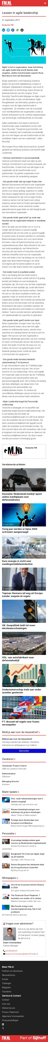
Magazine (6, 987)
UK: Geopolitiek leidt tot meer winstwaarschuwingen (18, 627)
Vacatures (7, 759)
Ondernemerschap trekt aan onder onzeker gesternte (21, 691)
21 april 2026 (8, 588)
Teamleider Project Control (14, 766)
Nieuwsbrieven (8, 975)
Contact (5, 1000)
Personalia (8, 833)
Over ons (6, 1004)
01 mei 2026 (8, 524)
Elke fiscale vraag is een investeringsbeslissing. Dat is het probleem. (26, 909)
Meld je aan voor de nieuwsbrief (20, 732)
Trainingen (6, 983)
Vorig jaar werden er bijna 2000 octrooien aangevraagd (19, 530)
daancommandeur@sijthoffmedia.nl (22, 954)
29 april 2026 (8, 556)
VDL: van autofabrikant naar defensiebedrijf (18, 659)
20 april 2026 (8, 621)
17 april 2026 (8, 653)
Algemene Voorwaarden (13, 1016)
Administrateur (9, 773)
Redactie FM (7, 25)
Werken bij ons (8, 1008)
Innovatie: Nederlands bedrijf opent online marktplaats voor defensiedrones (22, 496)
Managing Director (10, 781)
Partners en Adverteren (12, 971)
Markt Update (9, 791)
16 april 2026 (8, 717)
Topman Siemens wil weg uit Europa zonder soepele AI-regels (22, 595)
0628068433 (11, 951)
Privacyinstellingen (10, 1020)
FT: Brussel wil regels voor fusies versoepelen (20, 723)
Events (5, 979)
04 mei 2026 (8, 489)
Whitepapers (9, 877)
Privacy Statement (10, 1012)
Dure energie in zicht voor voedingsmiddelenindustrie (17, 563)
